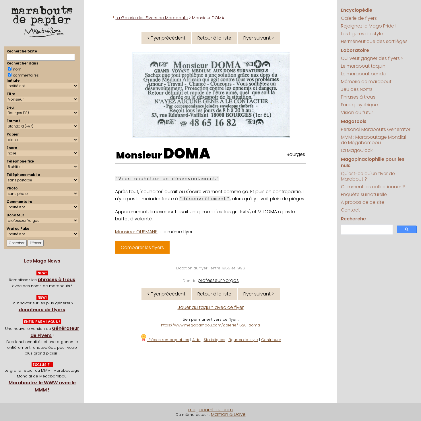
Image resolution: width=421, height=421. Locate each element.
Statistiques (214, 339)
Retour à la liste (214, 38)
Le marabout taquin (363, 66)
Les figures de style (362, 33)
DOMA (187, 154)
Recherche (353, 219)
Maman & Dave (228, 414)
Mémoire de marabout (366, 81)
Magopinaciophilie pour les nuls (372, 162)
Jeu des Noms (357, 89)
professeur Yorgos (218, 280)
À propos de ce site (362, 202)
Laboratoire (355, 50)
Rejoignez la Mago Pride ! (368, 26)
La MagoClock (357, 150)
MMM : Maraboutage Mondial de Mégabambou (373, 140)
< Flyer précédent (166, 38)
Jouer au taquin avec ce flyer (211, 307)
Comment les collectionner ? (373, 186)
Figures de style (243, 339)
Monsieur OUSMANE (136, 231)
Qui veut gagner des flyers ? (372, 58)
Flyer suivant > (258, 38)
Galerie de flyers (359, 18)
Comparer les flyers (142, 247)
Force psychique (359, 104)
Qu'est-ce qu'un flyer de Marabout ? (368, 176)
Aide (196, 339)
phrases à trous (56, 279)
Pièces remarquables (164, 339)
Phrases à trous (358, 97)
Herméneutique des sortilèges (374, 41)
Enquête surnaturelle (364, 194)
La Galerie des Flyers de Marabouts (151, 18)
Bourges (296, 154)
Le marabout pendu (363, 74)
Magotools (353, 121)
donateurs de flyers (42, 309)
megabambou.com (210, 409)
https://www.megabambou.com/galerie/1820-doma (210, 325)
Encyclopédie (356, 10)
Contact (350, 210)
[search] (366, 229)
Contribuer (271, 339)
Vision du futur (357, 112)
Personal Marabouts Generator (375, 129)
